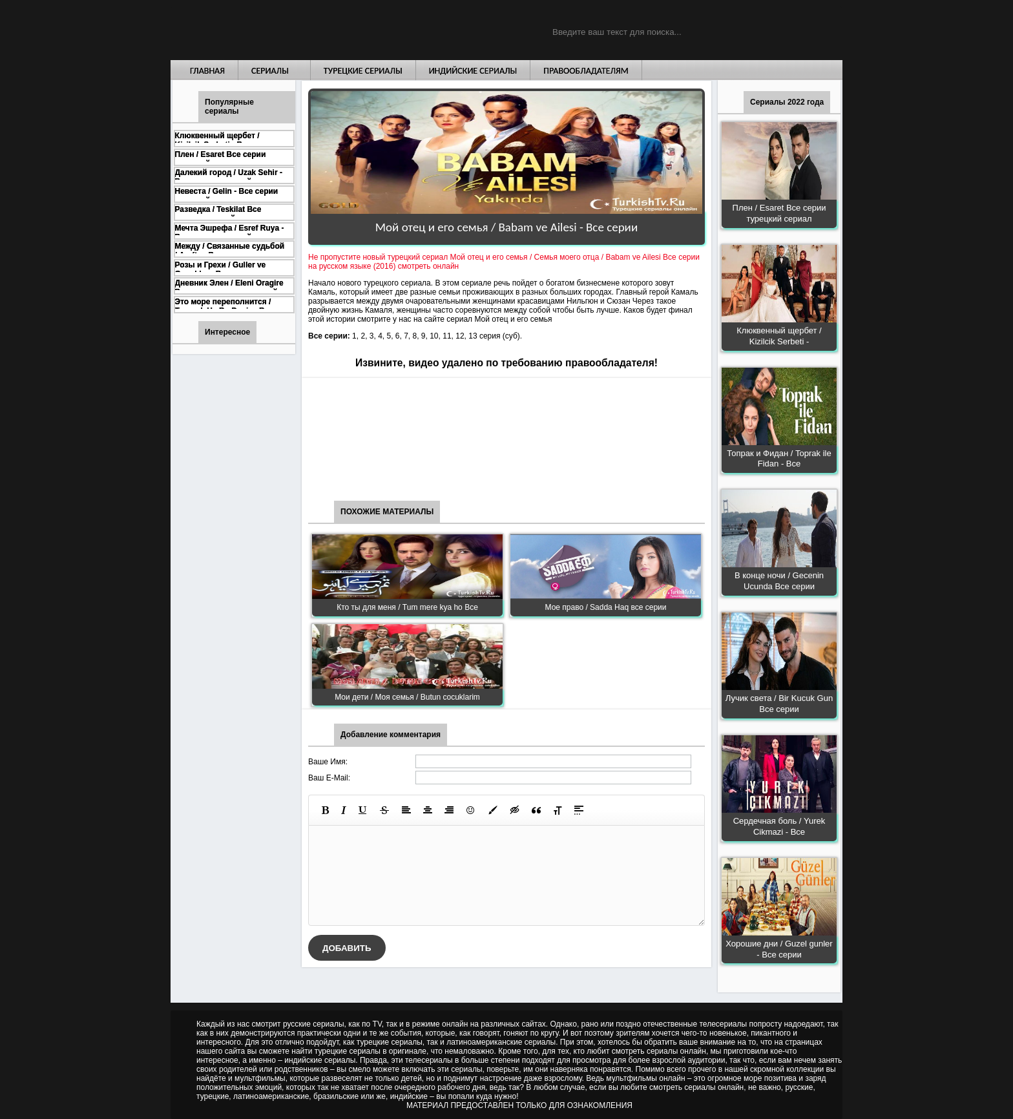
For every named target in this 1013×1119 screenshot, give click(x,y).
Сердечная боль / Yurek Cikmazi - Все (779, 826)
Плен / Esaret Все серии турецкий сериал (779, 213)
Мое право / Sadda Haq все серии (606, 607)
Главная (207, 70)
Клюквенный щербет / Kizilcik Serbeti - (778, 336)
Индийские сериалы (473, 70)
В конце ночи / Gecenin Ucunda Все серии (779, 580)
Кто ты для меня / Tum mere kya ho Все (407, 607)
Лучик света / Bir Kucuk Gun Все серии (779, 703)
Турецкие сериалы (363, 70)
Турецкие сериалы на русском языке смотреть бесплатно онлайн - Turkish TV (289, 30)
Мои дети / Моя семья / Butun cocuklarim (407, 697)
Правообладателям (586, 70)
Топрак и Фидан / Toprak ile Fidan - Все (779, 458)
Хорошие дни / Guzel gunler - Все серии (779, 949)
